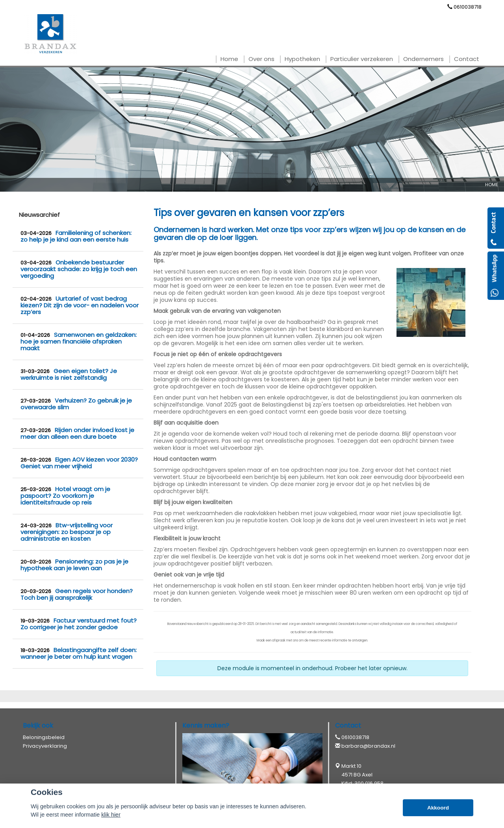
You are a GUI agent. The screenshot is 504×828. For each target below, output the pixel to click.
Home (491, 184)
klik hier (110, 814)
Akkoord (438, 808)
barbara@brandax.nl (368, 746)
